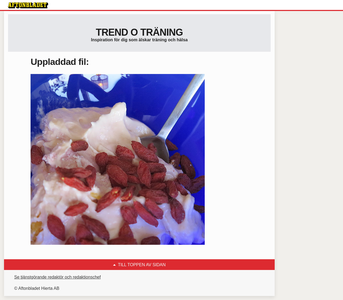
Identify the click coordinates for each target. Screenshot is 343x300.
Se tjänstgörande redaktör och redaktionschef (57, 277)
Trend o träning (139, 32)
